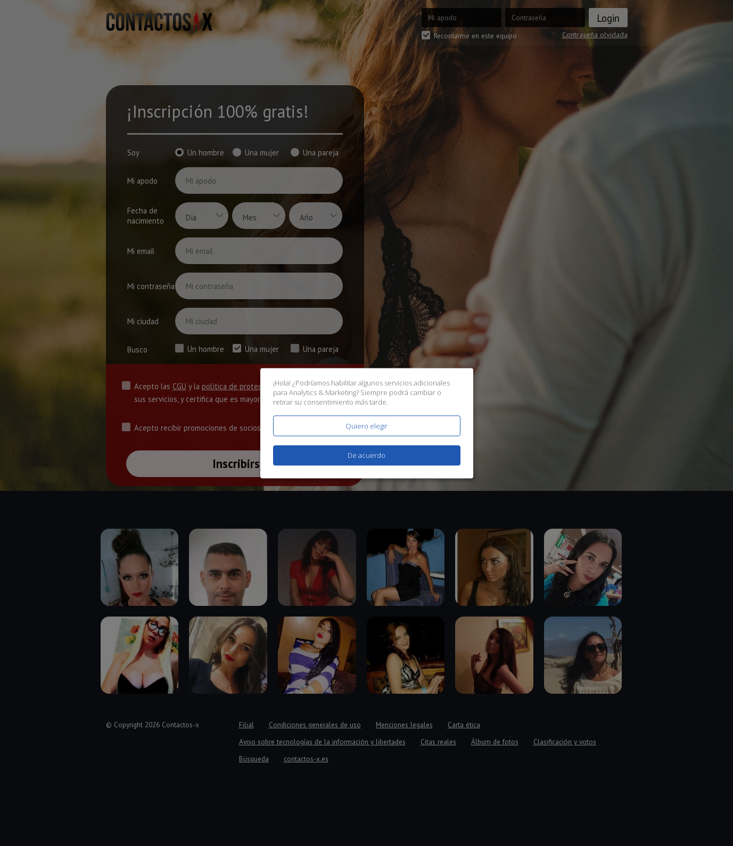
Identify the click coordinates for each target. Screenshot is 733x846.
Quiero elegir (366, 426)
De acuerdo (366, 455)
